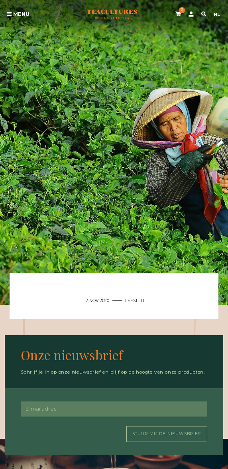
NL (217, 14)
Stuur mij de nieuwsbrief (166, 433)
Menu (18, 14)
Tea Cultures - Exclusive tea (112, 14)
